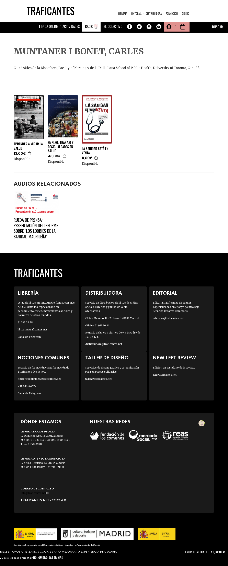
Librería (28, 293)
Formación (172, 13)
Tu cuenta (168, 27)
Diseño (185, 13)
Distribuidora (154, 13)
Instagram (149, 27)
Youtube (159, 27)
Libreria (122, 13)
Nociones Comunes (43, 358)
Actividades (71, 26)
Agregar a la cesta (29, 153)
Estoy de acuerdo (196, 552)
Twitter (139, 27)
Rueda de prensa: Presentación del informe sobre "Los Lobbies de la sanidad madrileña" (36, 228)
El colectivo (113, 26)
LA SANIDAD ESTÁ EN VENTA (95, 151)
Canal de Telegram (29, 336)
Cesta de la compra (182, 27)
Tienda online (48, 26)
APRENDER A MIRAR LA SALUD (28, 146)
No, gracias (218, 552)
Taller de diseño (106, 358)
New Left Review (174, 358)
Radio (89, 26)
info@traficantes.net (34, 493)
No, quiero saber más (48, 557)
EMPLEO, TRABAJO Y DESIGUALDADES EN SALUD (60, 146)
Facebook (129, 27)
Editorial (136, 13)
